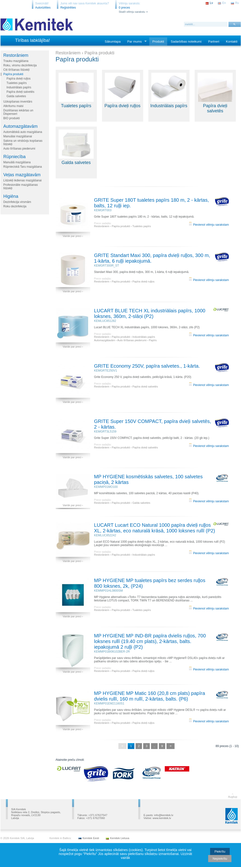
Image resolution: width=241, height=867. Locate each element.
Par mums (135, 42)
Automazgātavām (20, 126)
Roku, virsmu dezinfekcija (20, 65)
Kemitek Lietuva (119, 838)
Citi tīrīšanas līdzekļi (16, 69)
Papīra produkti (13, 74)
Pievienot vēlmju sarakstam (209, 224)
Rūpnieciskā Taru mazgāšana (22, 166)
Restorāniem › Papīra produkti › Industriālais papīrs (124, 336)
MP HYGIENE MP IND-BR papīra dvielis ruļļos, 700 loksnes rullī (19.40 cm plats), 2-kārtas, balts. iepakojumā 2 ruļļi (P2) (150, 641)
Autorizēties (43, 7)
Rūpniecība (14, 156)
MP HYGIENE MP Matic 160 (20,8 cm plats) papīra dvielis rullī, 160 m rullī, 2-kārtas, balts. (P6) (149, 696)
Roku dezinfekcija (14, 206)
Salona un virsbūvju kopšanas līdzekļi (22, 142)
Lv (211, 3)
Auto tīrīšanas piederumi (19, 148)
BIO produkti (11, 118)
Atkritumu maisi (13, 106)
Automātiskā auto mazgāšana (22, 132)
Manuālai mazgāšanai (17, 136)
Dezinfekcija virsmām (17, 202)
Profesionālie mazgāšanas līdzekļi (20, 186)
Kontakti (232, 41)
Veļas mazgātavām (22, 174)
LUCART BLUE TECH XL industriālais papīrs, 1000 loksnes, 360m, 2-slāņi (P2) (149, 313)
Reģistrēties (68, 7)
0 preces (124, 7)
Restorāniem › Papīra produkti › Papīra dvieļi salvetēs (126, 386)
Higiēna (10, 196)
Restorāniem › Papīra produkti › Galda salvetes (122, 502)
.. (154, 746)
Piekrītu (220, 851)
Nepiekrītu (220, 858)
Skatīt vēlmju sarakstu (132, 11)
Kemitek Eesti (91, 838)
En (224, 3)
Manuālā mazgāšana (17, 162)
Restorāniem (15, 55)
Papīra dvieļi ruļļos (19, 78)
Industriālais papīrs (19, 87)
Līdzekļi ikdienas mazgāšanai (22, 180)
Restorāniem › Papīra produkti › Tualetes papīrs (122, 226)
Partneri (213, 41)
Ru (237, 3)
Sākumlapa (113, 41)
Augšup (232, 796)
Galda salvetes (16, 96)
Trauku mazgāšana (15, 61)
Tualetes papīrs (17, 83)
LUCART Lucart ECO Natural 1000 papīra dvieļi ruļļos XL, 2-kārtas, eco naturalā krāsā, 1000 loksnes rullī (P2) (154, 527)
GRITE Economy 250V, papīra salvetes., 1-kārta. (147, 366)
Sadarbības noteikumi (186, 41)
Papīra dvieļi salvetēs (20, 92)
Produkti (158, 41)
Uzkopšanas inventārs (17, 101)
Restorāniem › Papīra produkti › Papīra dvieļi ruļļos (124, 281)
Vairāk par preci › (73, 235)
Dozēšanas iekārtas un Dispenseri (18, 112)
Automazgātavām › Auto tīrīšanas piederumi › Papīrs (125, 340)
